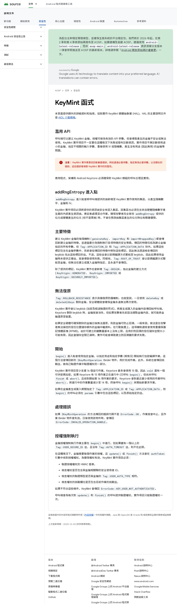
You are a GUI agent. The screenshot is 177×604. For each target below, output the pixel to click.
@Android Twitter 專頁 (103, 565)
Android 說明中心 (143, 565)
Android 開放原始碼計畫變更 (138, 50)
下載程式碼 (54, 576)
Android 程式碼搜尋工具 (59, 3)
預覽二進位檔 (55, 581)
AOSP (58, 90)
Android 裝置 (97, 21)
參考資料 (141, 21)
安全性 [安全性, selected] (42, 21)
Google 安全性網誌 (101, 581)
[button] (19, 27)
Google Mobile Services (146, 586)
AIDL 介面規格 (66, 117)
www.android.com (144, 581)
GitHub (52, 597)
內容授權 (89, 515)
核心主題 (60, 21)
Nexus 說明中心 (142, 576)
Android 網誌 (98, 576)
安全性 (77, 90)
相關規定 (53, 570)
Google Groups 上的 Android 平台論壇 (110, 588)
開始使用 (25, 21)
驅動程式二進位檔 (57, 591)
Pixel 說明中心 (141, 570)
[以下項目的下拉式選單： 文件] (37, 4)
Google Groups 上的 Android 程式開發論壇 (110, 596)
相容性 (77, 21)
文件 (67, 90)
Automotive (121, 21)
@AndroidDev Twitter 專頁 (105, 570)
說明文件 (9, 13)
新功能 (7, 21)
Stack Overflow (142, 591)
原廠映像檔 (54, 586)
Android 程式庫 (56, 565)
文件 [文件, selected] (31, 3)
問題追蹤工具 (141, 597)
